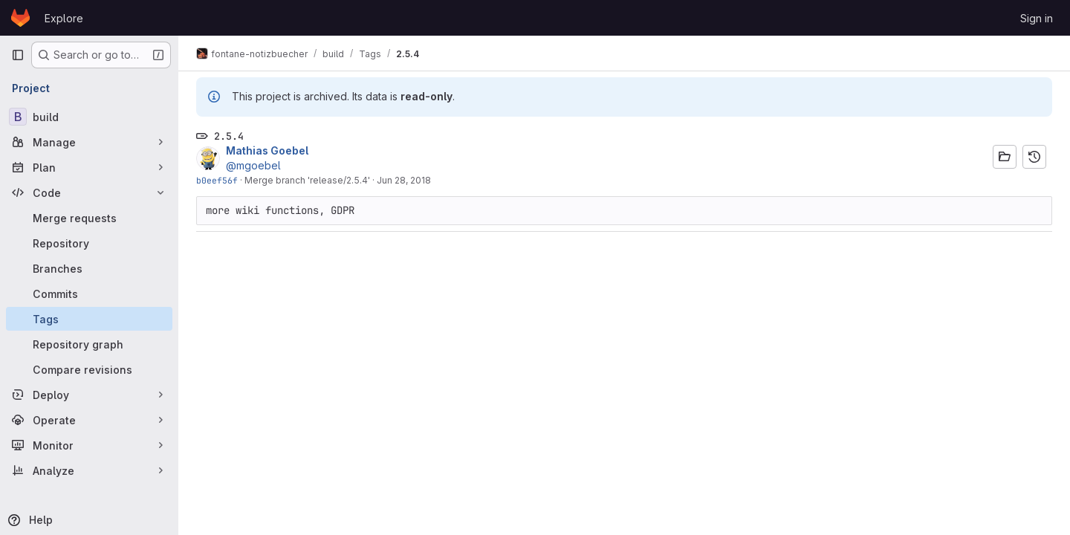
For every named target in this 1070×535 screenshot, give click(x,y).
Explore (64, 18)
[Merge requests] (89, 218)
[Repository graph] (89, 344)
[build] (89, 117)
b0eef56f (217, 180)
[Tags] (89, 319)
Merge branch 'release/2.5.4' (307, 180)
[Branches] (89, 268)
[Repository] (89, 243)
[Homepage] (20, 18)
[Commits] (89, 293)
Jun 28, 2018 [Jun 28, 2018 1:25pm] (404, 180)
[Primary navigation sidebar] (18, 55)
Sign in (1036, 18)
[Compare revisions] (89, 369)
